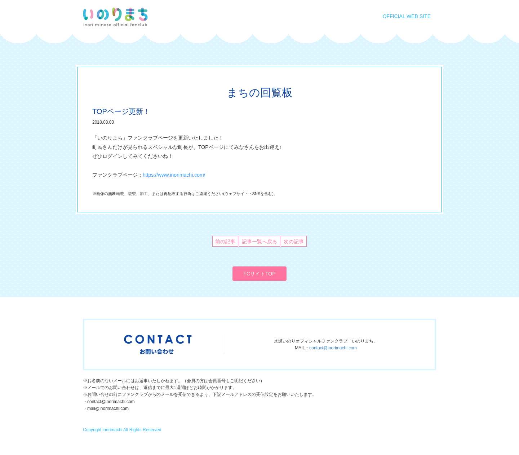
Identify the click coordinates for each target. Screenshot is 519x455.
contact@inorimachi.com (333, 347)
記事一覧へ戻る (259, 241)
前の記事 (225, 241)
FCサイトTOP (259, 274)
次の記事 (294, 241)
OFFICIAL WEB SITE (407, 16)
